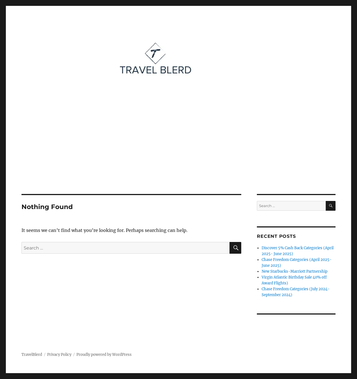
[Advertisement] (178, 153)
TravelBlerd (31, 354)
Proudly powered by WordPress (104, 354)
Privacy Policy (59, 354)
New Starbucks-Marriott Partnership (294, 271)
